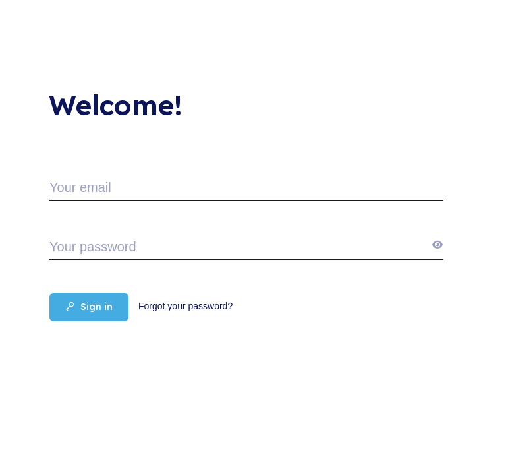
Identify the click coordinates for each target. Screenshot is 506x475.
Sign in (89, 307)
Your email (80, 187)
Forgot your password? (185, 306)
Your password (92, 246)
